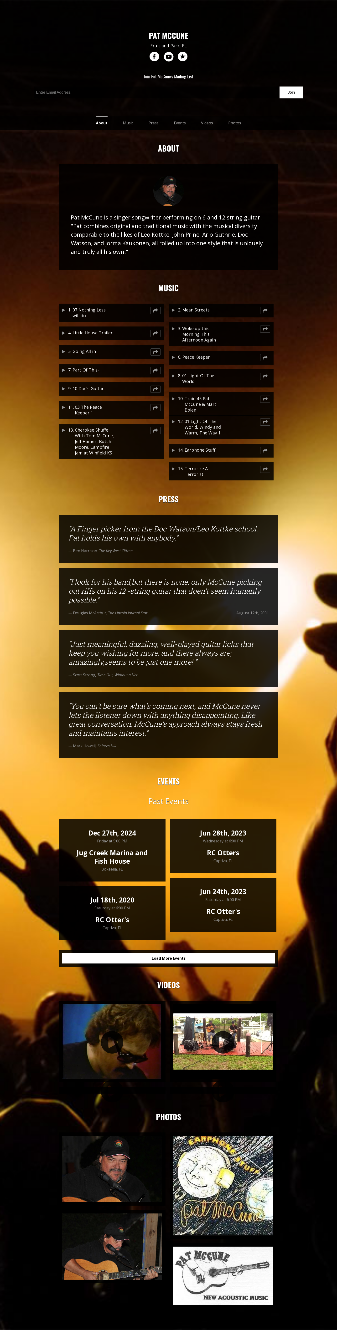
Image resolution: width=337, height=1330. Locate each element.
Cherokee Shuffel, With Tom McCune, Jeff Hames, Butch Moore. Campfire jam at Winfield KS (94, 441)
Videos (207, 123)
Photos (234, 123)
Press (154, 123)
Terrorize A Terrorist (196, 471)
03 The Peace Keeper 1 (88, 410)
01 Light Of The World (198, 378)
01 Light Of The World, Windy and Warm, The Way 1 (203, 427)
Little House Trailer (93, 333)
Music (128, 123)
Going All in (84, 351)
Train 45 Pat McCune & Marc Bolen (201, 404)
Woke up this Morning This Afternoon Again (199, 334)
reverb (183, 57)
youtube (169, 57)
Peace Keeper (196, 357)
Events (180, 123)
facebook (154, 57)
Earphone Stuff (200, 450)
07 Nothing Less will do (89, 312)
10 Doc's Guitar (88, 388)
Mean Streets (196, 310)
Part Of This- (86, 370)
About (102, 123)
